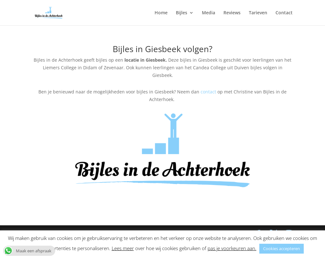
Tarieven (258, 13)
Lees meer (123, 248)
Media (208, 13)
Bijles (181, 13)
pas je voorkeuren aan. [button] (232, 248)
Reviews (232, 13)
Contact (284, 13)
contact (207, 92)
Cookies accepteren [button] (281, 248)
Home (161, 13)
